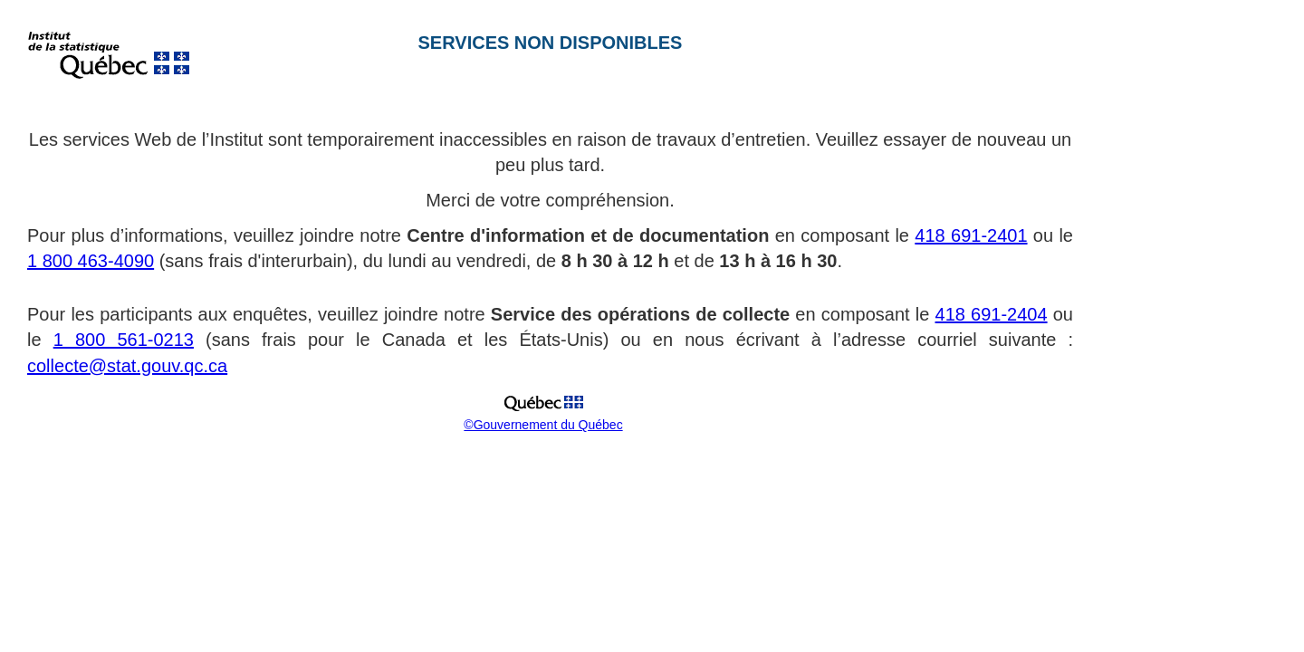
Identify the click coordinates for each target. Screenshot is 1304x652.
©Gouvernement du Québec (543, 424)
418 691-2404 (991, 314)
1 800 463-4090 (90, 261)
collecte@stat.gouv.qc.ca (127, 366)
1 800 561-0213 (123, 340)
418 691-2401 (971, 235)
